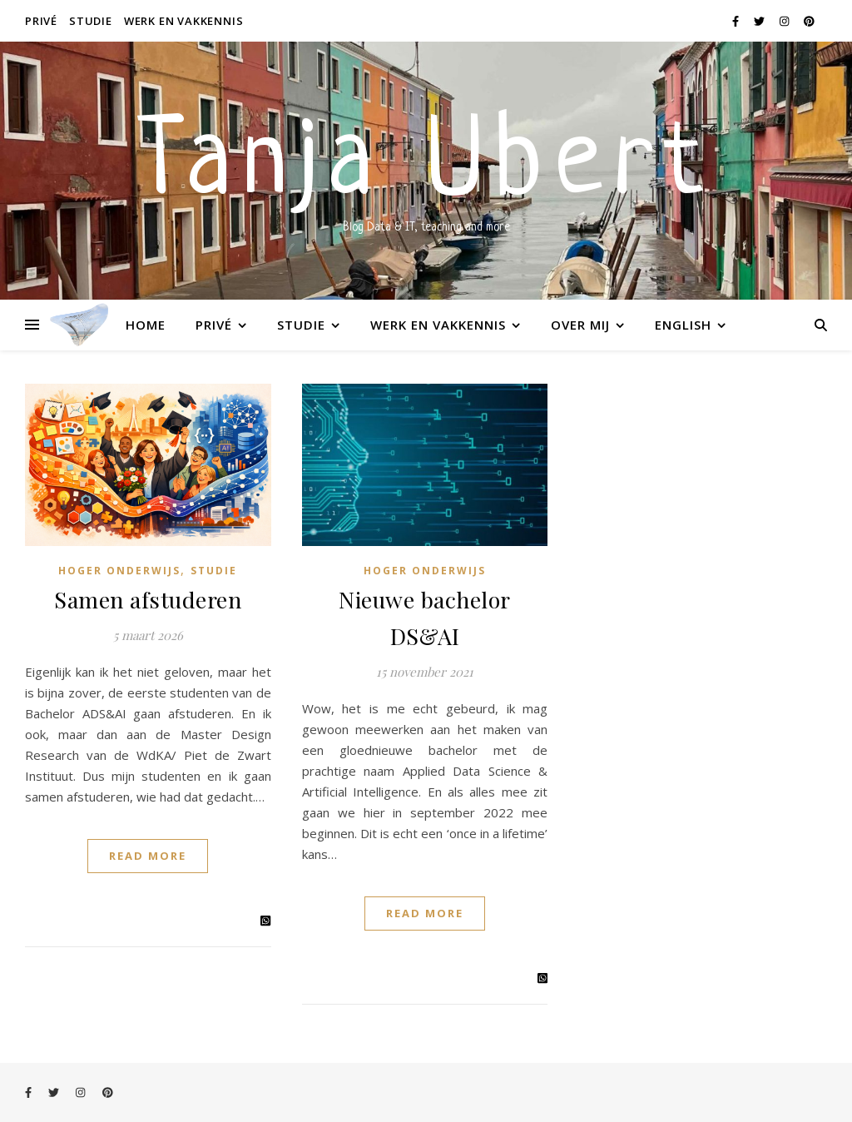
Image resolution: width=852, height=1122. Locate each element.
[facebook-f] (736, 20)
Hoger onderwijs (119, 570)
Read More (147, 855)
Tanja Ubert (426, 166)
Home (146, 324)
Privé (41, 20)
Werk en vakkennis (184, 20)
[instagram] (785, 20)
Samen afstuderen (147, 599)
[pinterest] (809, 20)
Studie (90, 20)
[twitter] (760, 20)
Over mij (580, 324)
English (683, 324)
